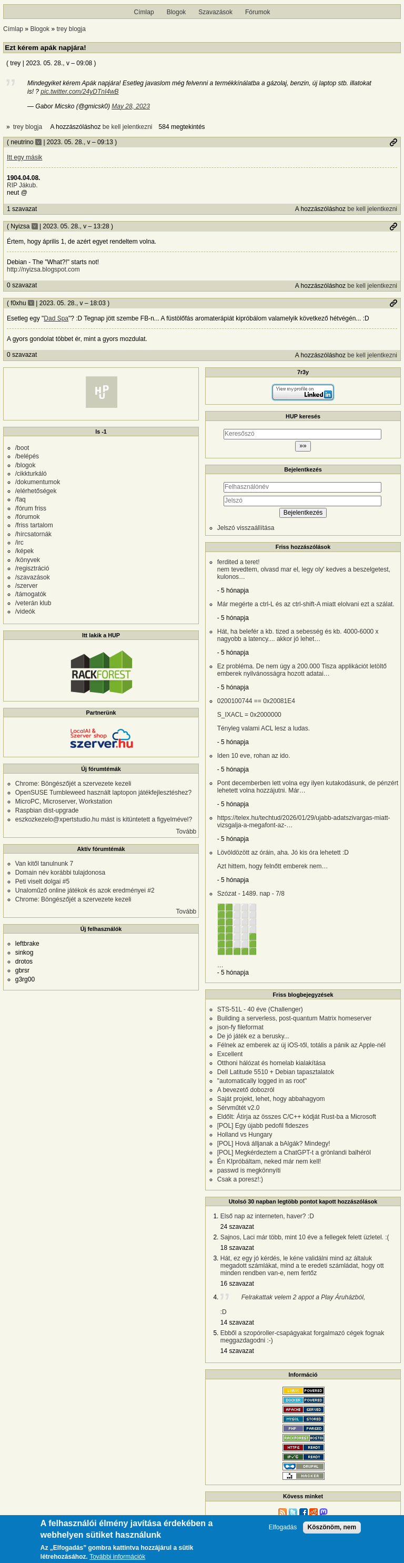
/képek (24, 551)
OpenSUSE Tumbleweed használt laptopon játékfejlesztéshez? (103, 792)
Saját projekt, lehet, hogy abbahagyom (271, 1099)
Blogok (176, 12)
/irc (19, 542)
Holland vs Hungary (244, 1134)
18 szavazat (237, 1247)
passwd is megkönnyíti (249, 1170)
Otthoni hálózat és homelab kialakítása (271, 1063)
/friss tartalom (34, 525)
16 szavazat (237, 1283)
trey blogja (70, 29)
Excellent (230, 1054)
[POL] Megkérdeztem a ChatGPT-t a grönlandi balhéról (294, 1152)
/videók (25, 611)
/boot (22, 448)
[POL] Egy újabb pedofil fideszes (262, 1125)
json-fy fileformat (240, 1027)
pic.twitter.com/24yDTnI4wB (79, 91)
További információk (117, 1557)
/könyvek (27, 560)
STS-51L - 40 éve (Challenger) (260, 1009)
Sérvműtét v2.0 (238, 1107)
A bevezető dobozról (246, 1090)
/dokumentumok (37, 482)
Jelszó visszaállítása (246, 528)
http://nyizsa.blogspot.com (43, 269)
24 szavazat (237, 1226)
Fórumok (257, 12)
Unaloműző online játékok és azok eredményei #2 (85, 890)
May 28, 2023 (131, 106)
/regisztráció (32, 568)
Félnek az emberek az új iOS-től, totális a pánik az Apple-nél (301, 1045)
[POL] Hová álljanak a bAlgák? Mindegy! (273, 1143)
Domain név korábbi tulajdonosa (60, 872)
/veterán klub (33, 603)
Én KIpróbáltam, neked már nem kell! (269, 1161)
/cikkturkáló (31, 473)
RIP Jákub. (22, 185)
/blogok (25, 465)
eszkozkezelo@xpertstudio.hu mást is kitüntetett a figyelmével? (103, 819)
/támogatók (30, 594)
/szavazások (32, 577)
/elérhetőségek (36, 491)
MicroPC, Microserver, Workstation (63, 801)
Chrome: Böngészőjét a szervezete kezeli (73, 783)
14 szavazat (237, 1322)
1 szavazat (22, 209)
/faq (20, 499)
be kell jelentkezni (128, 127)
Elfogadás (283, 1527)
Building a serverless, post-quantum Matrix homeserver (294, 1018)
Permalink (393, 142)
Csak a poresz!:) (240, 1179)
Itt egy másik (24, 157)
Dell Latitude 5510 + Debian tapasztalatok (276, 1072)
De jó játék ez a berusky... (253, 1036)
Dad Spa (56, 318)
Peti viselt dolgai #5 (42, 881)
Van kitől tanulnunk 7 (44, 863)
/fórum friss (30, 508)
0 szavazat (22, 285)
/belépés (27, 456)
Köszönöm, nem (332, 1527)
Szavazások (215, 12)
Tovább (186, 831)
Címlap (144, 12)
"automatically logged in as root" (262, 1081)
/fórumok (27, 516)
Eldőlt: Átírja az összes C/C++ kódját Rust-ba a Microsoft (296, 1116)
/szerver (26, 585)
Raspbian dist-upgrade (47, 810)
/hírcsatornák (33, 534)
